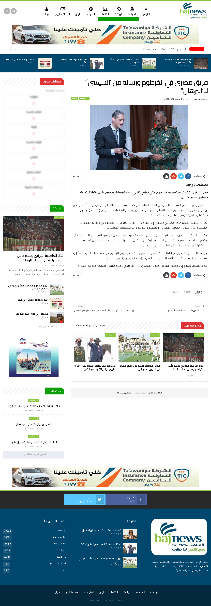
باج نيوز (111, 600)
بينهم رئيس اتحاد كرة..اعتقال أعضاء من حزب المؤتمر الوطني (105, 310)
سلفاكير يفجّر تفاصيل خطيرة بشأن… (74, 61)
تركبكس (137, 393)
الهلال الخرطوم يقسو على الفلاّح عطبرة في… (124, 61)
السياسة (133, 11)
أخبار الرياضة (199, 335)
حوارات (44, 11)
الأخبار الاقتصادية (58, 563)
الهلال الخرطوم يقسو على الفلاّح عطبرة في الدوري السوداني (28, 287)
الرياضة (119, 11)
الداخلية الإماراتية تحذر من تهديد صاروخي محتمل (164, 49)
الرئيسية (147, 11)
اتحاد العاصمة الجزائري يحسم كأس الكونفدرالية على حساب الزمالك (40, 257)
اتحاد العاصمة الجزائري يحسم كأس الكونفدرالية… (178, 61)
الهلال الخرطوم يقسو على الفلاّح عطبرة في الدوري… (99, 560)
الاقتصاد (105, 11)
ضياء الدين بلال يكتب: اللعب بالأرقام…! (185, 310)
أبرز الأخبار (62, 557)
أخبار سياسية (84, 98)
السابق (199, 376)
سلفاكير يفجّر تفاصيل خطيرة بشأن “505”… (100, 544)
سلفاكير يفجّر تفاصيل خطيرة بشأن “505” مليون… (34, 405)
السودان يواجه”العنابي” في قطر (20, 59)
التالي (190, 376)
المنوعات (90, 11)
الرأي (77, 11)
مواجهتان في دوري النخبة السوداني (31, 314)
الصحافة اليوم (61, 11)
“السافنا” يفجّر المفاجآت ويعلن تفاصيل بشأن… (34, 442)
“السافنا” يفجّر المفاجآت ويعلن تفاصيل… (100, 530)
